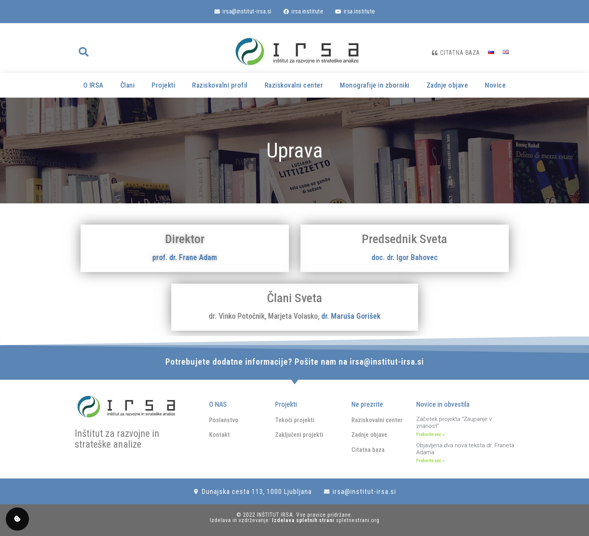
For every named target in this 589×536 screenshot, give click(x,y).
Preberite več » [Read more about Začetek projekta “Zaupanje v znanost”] (430, 434)
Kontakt (219, 434)
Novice (495, 85)
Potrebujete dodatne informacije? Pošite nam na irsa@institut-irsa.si (294, 362)
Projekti (163, 85)
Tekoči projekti (294, 420)
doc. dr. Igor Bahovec (404, 257)
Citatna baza (368, 449)
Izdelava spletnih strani (304, 520)
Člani (127, 85)
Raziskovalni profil (220, 85)
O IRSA (93, 85)
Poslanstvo (223, 420)
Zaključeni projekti (299, 434)
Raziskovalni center (294, 85)
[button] (84, 52)
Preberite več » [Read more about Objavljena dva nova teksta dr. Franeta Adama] (430, 460)
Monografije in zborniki (375, 85)
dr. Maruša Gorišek (350, 316)
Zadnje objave (447, 85)
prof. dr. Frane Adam (184, 257)
